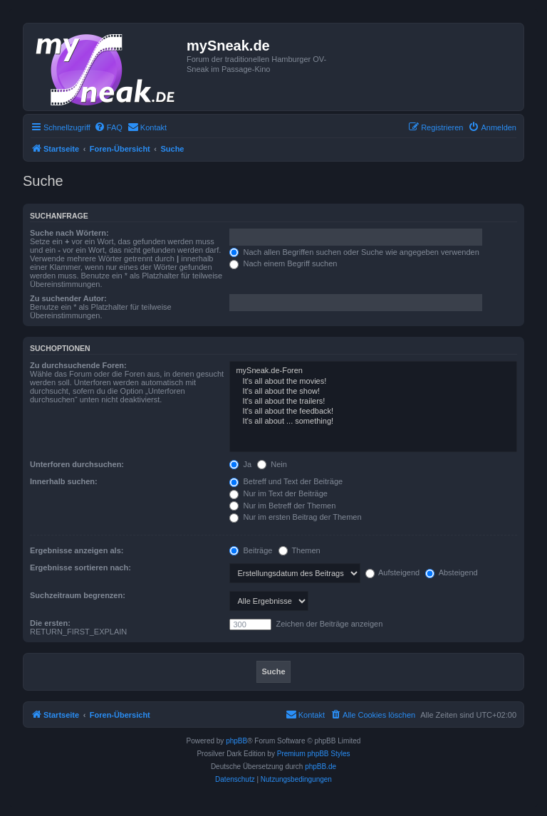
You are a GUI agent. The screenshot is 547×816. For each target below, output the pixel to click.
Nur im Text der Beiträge (278, 493)
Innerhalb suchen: (64, 481)
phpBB (236, 741)
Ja (240, 464)
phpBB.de (320, 766)
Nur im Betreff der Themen (282, 505)
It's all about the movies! (373, 382)
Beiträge (250, 550)
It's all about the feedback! (373, 412)
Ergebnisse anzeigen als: (76, 550)
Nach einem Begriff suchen (283, 263)
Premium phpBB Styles (313, 754)
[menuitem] (108, 127)
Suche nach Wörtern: (69, 233)
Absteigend (451, 572)
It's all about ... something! (373, 422)
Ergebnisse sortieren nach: (80, 567)
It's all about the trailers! (373, 402)
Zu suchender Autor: (68, 298)
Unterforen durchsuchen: (77, 464)
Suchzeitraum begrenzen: (77, 595)
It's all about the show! (373, 392)
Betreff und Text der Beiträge (286, 481)
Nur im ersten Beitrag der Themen (295, 517)
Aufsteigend (392, 572)
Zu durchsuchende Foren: (78, 365)
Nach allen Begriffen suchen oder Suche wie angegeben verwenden (354, 252)
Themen (299, 550)
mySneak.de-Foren (373, 371)
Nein (272, 464)
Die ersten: (50, 623)
